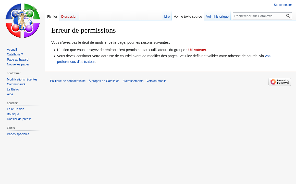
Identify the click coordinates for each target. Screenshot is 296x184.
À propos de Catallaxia (104, 81)
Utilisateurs (197, 50)
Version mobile (156, 81)
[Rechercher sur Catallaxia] (262, 15)
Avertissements (132, 81)
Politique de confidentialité (67, 81)
